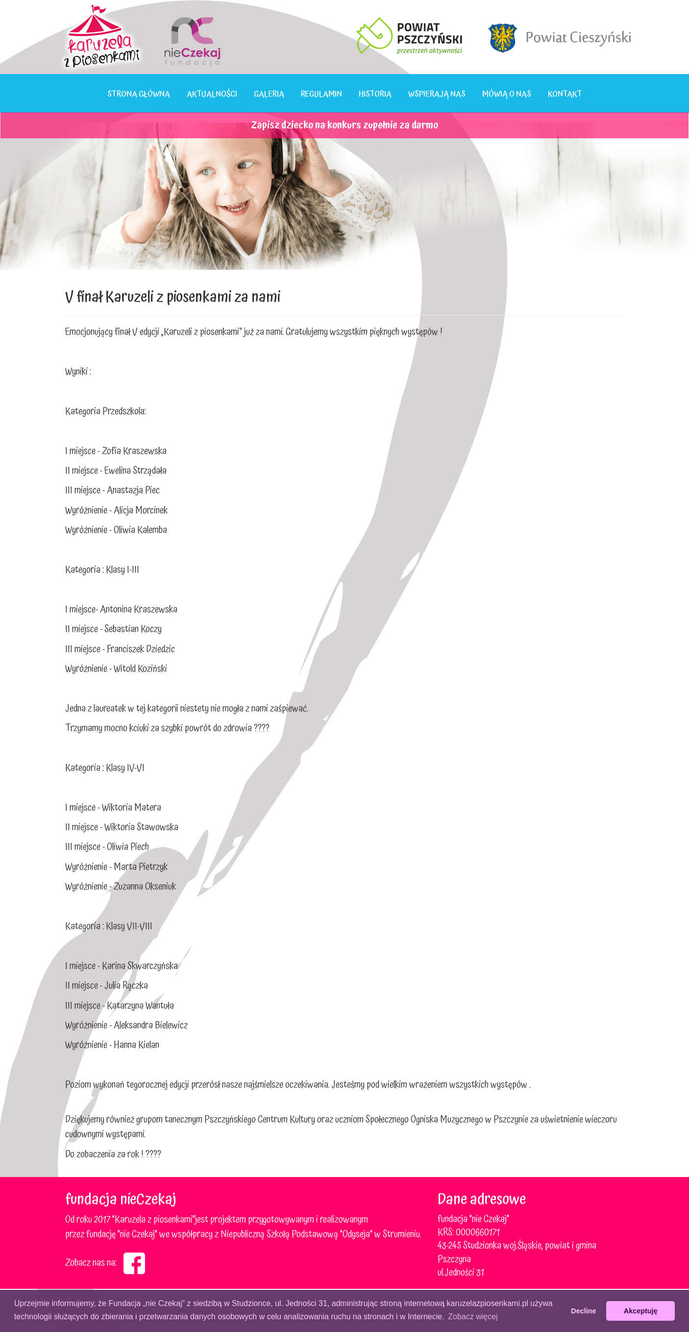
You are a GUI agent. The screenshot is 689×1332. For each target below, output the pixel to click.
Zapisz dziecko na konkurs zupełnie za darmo (344, 125)
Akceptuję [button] (641, 1311)
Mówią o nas (506, 94)
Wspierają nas (437, 94)
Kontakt (565, 94)
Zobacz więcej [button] (472, 1316)
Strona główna (138, 94)
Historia (375, 94)
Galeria (269, 94)
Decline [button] (583, 1311)
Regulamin (321, 94)
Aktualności (212, 94)
